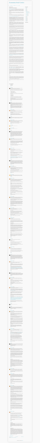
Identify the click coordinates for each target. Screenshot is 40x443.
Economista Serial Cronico (16, 2)
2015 (26, 10)
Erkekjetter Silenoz (11, 217)
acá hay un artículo (18, 415)
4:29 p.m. (11, 146)
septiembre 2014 (27, 11)
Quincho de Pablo (11, 196)
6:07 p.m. (11, 100)
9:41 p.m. (11, 158)
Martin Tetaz (10, 9)
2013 (26, 16)
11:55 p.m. (11, 346)
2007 (26, 20)
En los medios (11, 5)
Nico (10, 254)
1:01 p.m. (11, 123)
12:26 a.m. (11, 259)
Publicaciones (14, 5)
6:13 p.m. (11, 237)
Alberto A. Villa (11, 174)
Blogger (22, 440)
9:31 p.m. (11, 118)
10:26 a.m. (11, 176)
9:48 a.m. (11, 357)
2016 (26, 9)
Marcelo (11, 87)
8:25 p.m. (11, 245)
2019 (26, 8)
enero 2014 (27, 15)
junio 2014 (27, 13)
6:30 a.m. (11, 164)
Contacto (19, 5)
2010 (26, 18)
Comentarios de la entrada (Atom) (13, 437)
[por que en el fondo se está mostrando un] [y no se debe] (16, 267)
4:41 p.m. (11, 341)
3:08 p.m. (11, 126)
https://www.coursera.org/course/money (12, 67)
